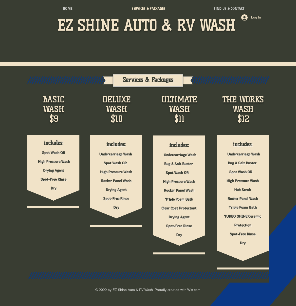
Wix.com (194, 290)
